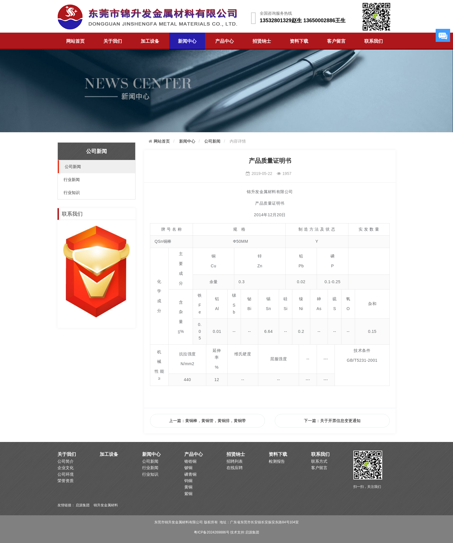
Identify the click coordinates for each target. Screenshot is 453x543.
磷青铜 (190, 474)
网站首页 (75, 41)
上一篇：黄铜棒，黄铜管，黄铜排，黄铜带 (207, 420)
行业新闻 (72, 179)
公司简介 (65, 461)
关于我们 (112, 41)
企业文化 (65, 467)
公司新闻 (73, 166)
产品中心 (224, 41)
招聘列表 (234, 461)
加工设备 (150, 41)
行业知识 (72, 192)
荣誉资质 (65, 480)
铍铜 (188, 467)
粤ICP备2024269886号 (211, 532)
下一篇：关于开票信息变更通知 (332, 420)
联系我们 (373, 41)
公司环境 (65, 474)
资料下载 (299, 41)
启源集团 (83, 505)
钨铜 (188, 480)
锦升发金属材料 (106, 505)
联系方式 (319, 461)
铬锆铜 (190, 461)
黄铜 (188, 487)
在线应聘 (234, 467)
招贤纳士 (262, 41)
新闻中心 (187, 41)
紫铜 (188, 493)
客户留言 (336, 41)
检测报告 (277, 461)
